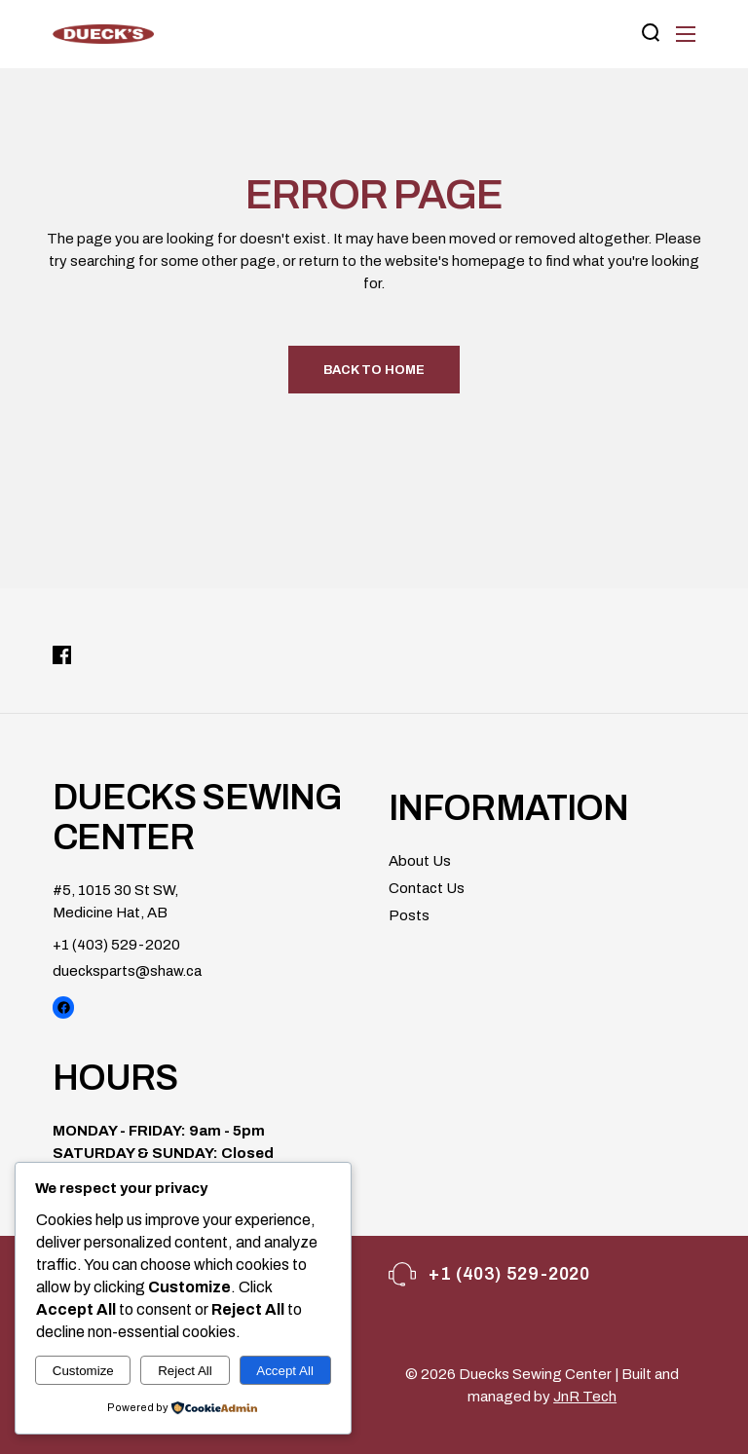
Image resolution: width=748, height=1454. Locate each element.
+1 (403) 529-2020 (116, 944)
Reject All (185, 1370)
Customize (83, 1370)
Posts (409, 915)
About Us (420, 861)
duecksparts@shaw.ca (127, 971)
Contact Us (427, 888)
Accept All (285, 1370)
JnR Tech (585, 1396)
